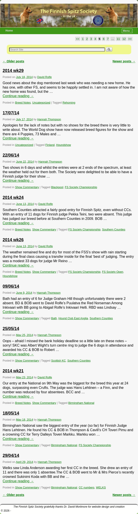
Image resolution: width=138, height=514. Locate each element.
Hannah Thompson (49, 119)
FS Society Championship (81, 187)
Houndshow (63, 145)
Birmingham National (81, 403)
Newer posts (124, 61)
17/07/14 (11, 113)
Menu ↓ (127, 30)
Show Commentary (27, 187)
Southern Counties (113, 229)
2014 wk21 (13, 371)
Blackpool (57, 187)
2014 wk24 (13, 197)
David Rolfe (44, 77)
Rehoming (68, 102)
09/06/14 (11, 286)
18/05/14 (11, 413)
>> (130, 39)
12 (124, 39)
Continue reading (18, 96)
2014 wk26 (13, 240)
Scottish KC (58, 360)
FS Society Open (112, 271)
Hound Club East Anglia (73, 318)
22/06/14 (11, 155)
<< (77, 39)
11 (118, 39)
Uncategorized (41, 102)
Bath (54, 318)
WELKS (101, 487)
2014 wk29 (13, 70)
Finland (50, 145)
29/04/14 (11, 455)
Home (9, 30)
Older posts (13, 61)
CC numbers (86, 487)
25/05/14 (11, 328)
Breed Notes (23, 102)
